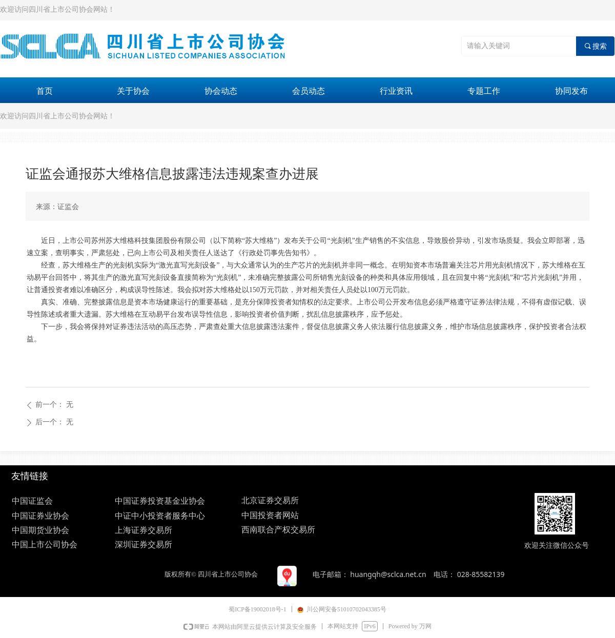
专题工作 (483, 91)
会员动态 (308, 91)
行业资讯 (396, 91)
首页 (44, 91)
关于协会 (133, 91)
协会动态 (220, 91)
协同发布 (571, 91)
